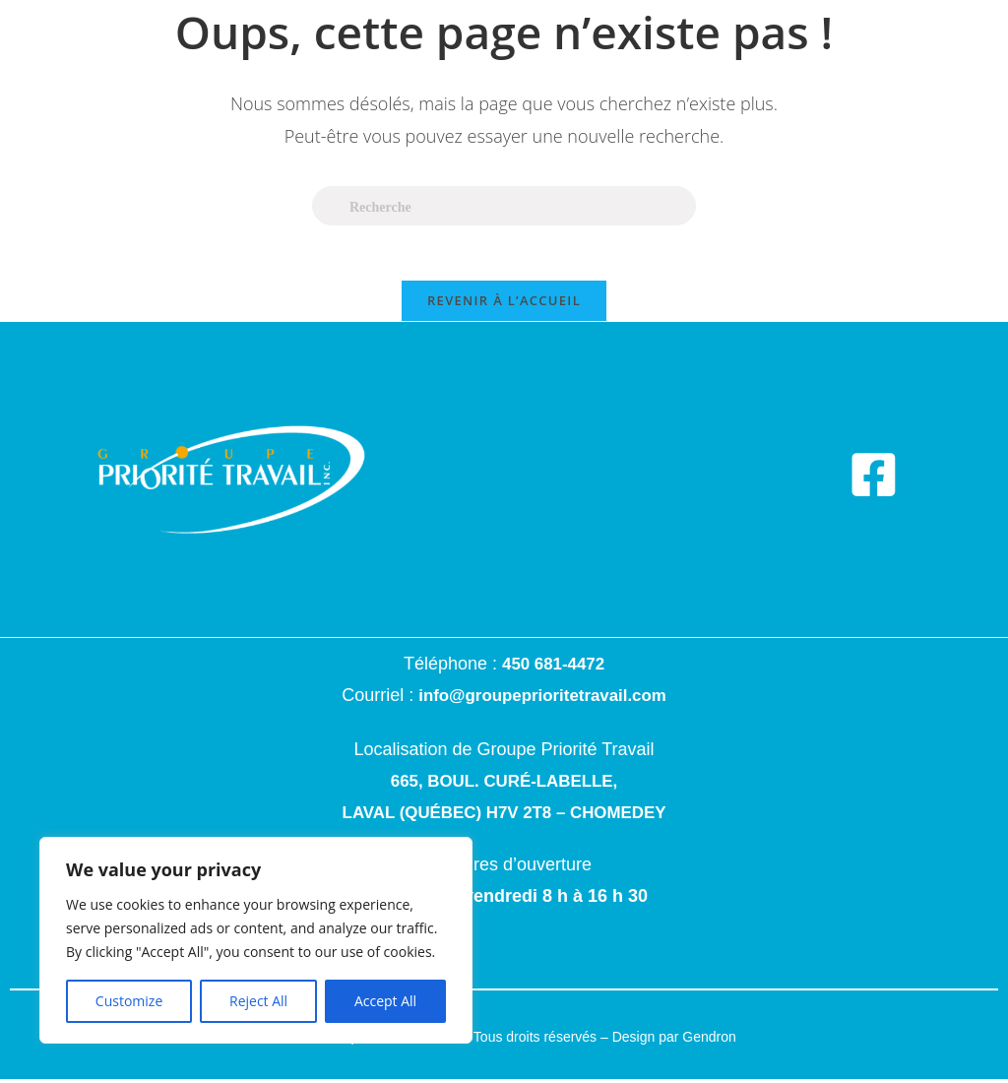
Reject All (258, 1000)
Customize (128, 1000)
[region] (255, 940)
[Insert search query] (504, 205)
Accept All (385, 1000)
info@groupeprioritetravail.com (542, 700)
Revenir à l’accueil (504, 305)
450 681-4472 (552, 667)
